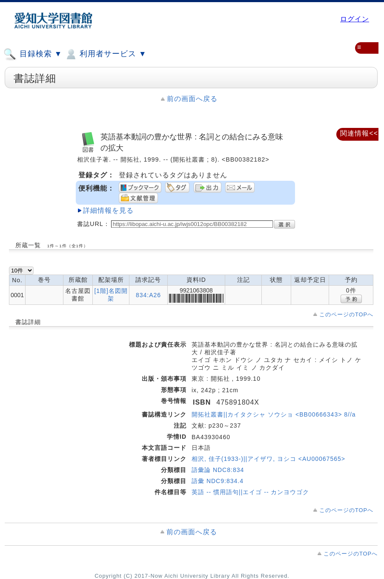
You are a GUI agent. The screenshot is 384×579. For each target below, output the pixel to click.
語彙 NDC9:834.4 (218, 481)
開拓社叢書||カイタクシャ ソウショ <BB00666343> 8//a (274, 414)
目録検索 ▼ (32, 54)
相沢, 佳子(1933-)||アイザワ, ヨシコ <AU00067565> (268, 458)
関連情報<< (359, 133)
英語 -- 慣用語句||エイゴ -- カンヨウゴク (250, 492)
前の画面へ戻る (192, 98)
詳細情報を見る (108, 210)
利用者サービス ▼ (105, 54)
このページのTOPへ (346, 314)
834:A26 (148, 295)
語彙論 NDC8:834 (218, 469)
